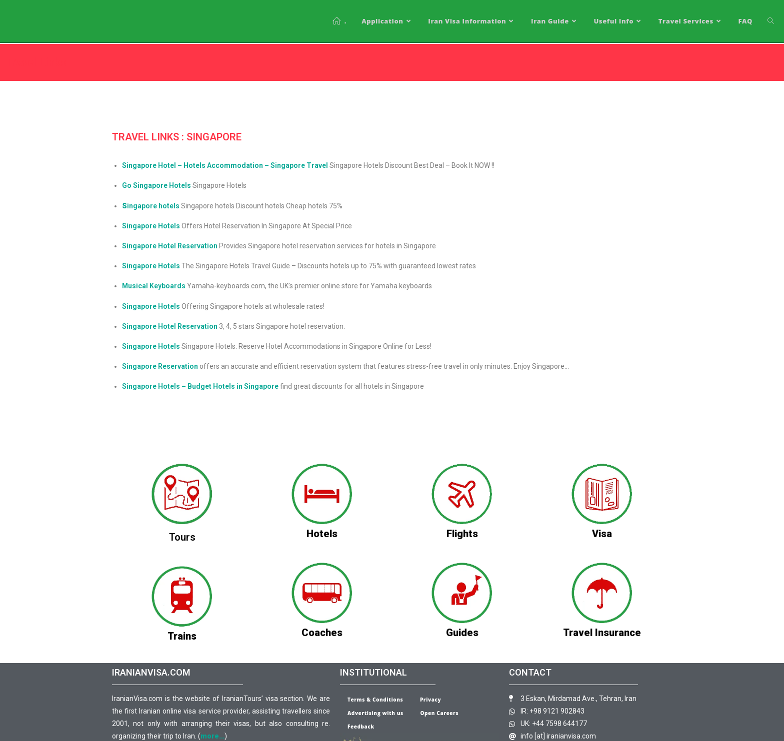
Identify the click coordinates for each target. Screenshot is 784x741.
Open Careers (439, 713)
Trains (182, 636)
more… (212, 736)
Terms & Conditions (375, 699)
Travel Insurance (602, 633)
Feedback (361, 726)
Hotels (322, 534)
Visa (602, 534)
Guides (462, 633)
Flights (462, 534)
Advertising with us (376, 713)
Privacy (430, 699)
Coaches (322, 633)
